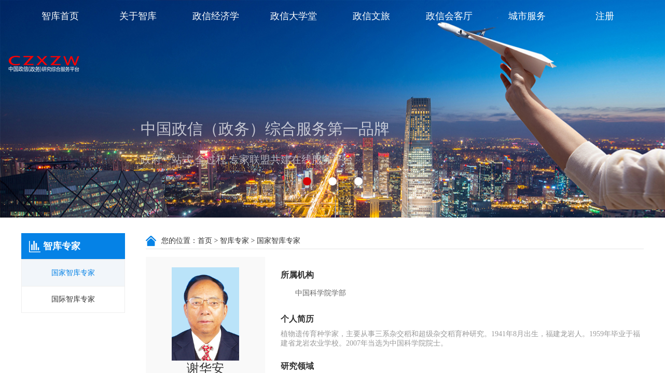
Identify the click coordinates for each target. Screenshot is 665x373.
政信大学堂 (293, 16)
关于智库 (138, 16)
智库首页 (60, 16)
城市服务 (527, 16)
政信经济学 (215, 16)
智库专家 (234, 241)
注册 (604, 16)
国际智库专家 (73, 299)
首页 (205, 241)
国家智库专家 (73, 273)
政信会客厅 (449, 16)
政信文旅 (371, 16)
